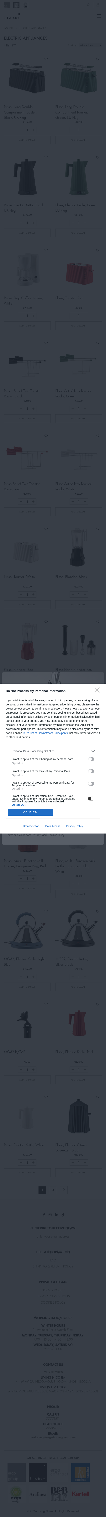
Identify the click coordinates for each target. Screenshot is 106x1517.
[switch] (91, 759)
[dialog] (53, 759)
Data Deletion (31, 826)
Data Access (52, 826)
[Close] (98, 691)
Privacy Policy (74, 826)
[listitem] (53, 751)
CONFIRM (30, 812)
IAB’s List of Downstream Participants (45, 733)
